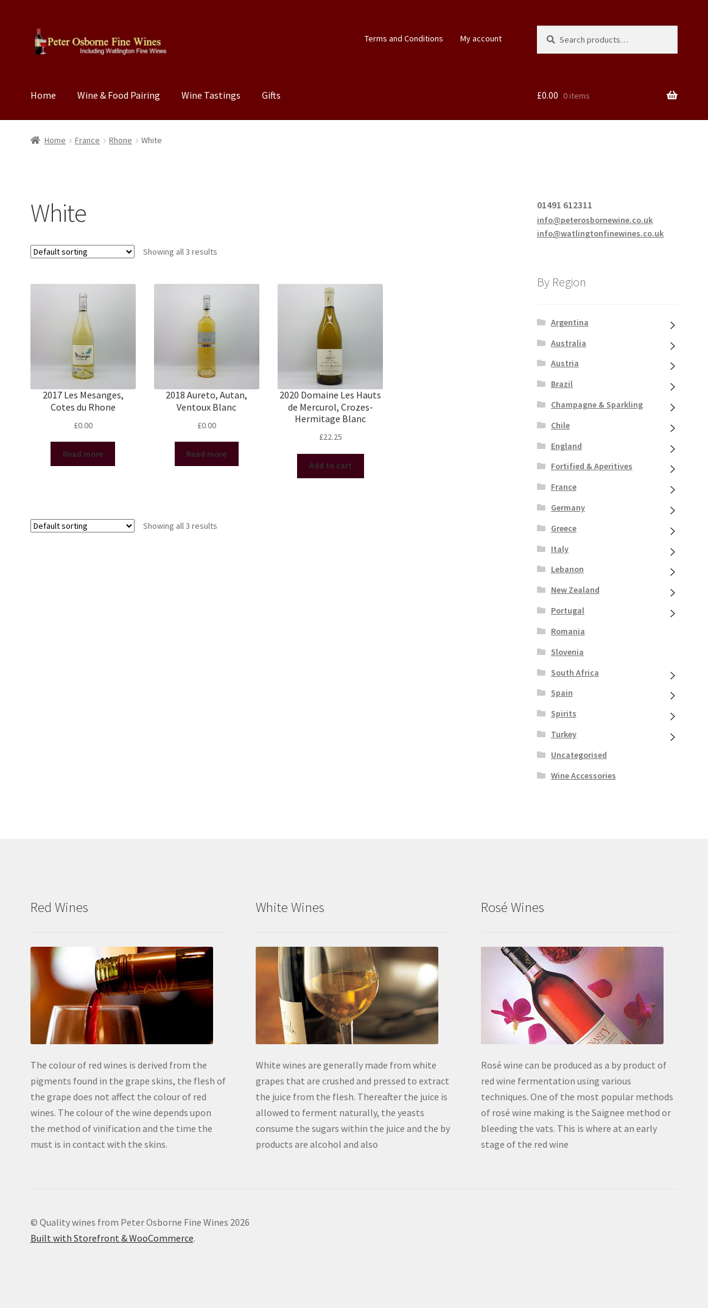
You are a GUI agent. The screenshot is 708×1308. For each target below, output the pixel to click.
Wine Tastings (210, 95)
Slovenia (567, 651)
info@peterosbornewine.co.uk (595, 219)
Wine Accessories (583, 775)
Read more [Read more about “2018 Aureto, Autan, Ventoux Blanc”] (206, 453)
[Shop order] (82, 251)
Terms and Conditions (404, 38)
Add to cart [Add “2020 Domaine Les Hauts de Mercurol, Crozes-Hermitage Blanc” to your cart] (330, 465)
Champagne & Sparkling (597, 404)
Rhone (120, 140)
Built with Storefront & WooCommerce (112, 1238)
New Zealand (575, 589)
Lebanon (567, 569)
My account (481, 38)
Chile (560, 425)
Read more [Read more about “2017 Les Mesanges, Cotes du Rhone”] (83, 453)
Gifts (271, 95)
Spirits (564, 713)
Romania (568, 631)
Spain (562, 692)
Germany (568, 507)
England (566, 445)
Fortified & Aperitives (592, 466)
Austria (565, 363)
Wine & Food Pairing (118, 95)
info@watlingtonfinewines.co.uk (600, 233)
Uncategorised (579, 754)
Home (43, 95)
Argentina (570, 322)
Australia (568, 343)
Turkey (564, 734)
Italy (560, 548)
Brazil (562, 383)
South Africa (575, 672)
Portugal (567, 610)
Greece (564, 528)
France (87, 140)
